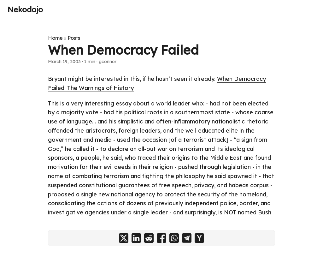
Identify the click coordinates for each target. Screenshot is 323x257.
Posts (74, 38)
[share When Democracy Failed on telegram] (186, 238)
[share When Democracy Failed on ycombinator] (199, 238)
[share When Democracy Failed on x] (123, 238)
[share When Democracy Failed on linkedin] (136, 238)
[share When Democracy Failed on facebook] (161, 238)
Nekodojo (25, 9)
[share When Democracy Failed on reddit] (149, 238)
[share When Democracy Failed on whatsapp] (174, 238)
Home (55, 38)
